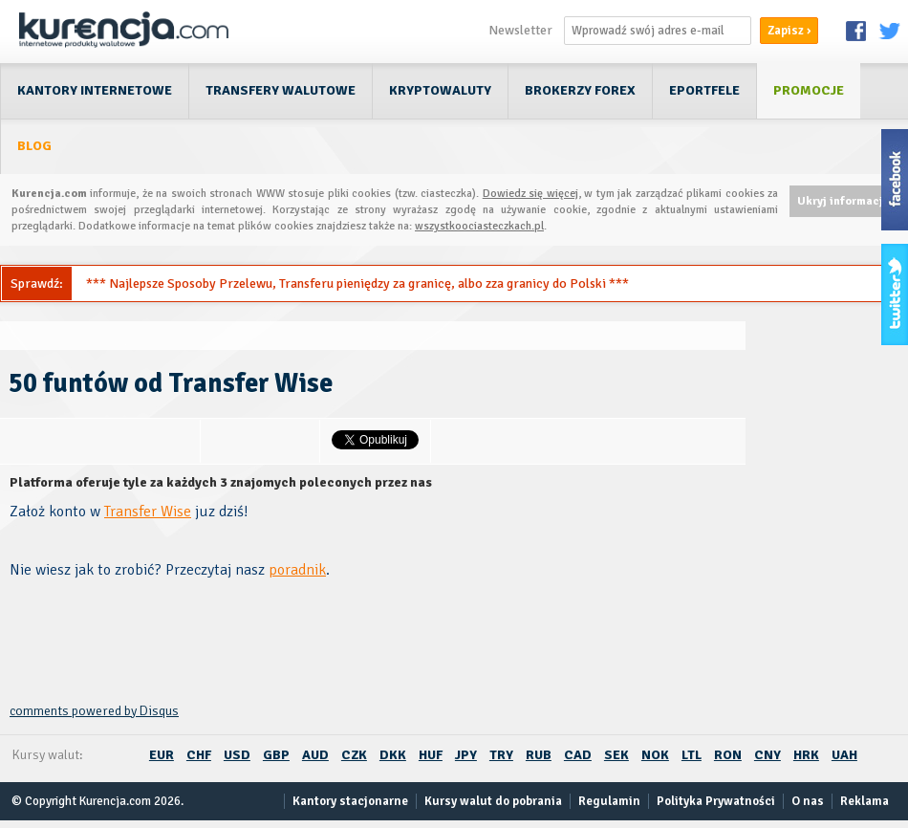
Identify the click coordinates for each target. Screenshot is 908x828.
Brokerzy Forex (580, 90)
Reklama (864, 801)
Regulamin (609, 801)
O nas (807, 801)
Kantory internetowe (94, 90)
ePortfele (704, 90)
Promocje (808, 90)
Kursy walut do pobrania (493, 801)
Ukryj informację (843, 201)
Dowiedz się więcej (530, 193)
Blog (34, 146)
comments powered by (94, 711)
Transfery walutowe (280, 90)
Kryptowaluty (440, 90)
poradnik (297, 569)
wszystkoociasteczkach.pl (479, 226)
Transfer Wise (147, 511)
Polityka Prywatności (716, 801)
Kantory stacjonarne (350, 801)
